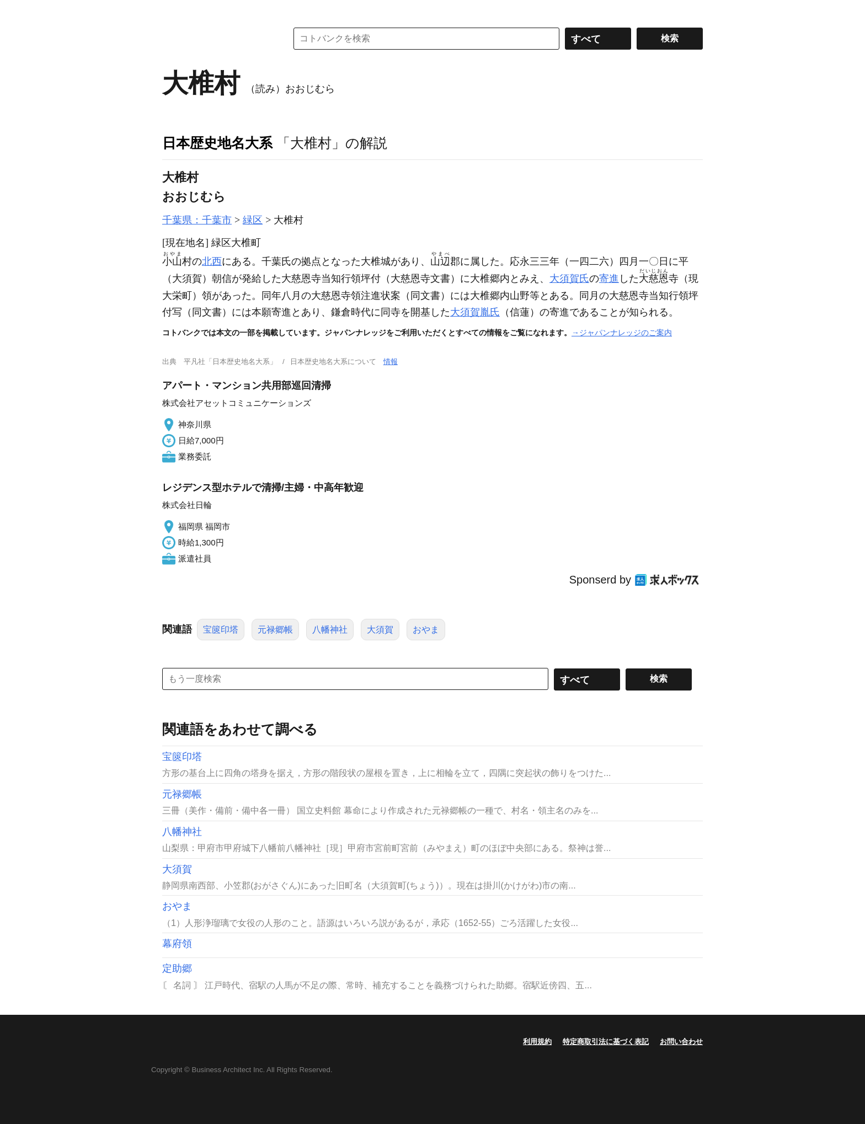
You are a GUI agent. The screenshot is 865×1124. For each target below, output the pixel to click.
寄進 (609, 278)
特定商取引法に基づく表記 (606, 1041)
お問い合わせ (681, 1041)
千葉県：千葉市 (197, 220)
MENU (173, 11)
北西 (212, 261)
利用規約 (537, 1041)
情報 (390, 361)
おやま (426, 629)
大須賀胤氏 (475, 312)
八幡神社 (330, 629)
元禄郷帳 (275, 629)
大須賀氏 (569, 278)
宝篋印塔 (220, 629)
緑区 (253, 220)
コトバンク (216, 39)
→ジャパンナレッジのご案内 (622, 332)
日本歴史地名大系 (217, 143)
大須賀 (380, 629)
